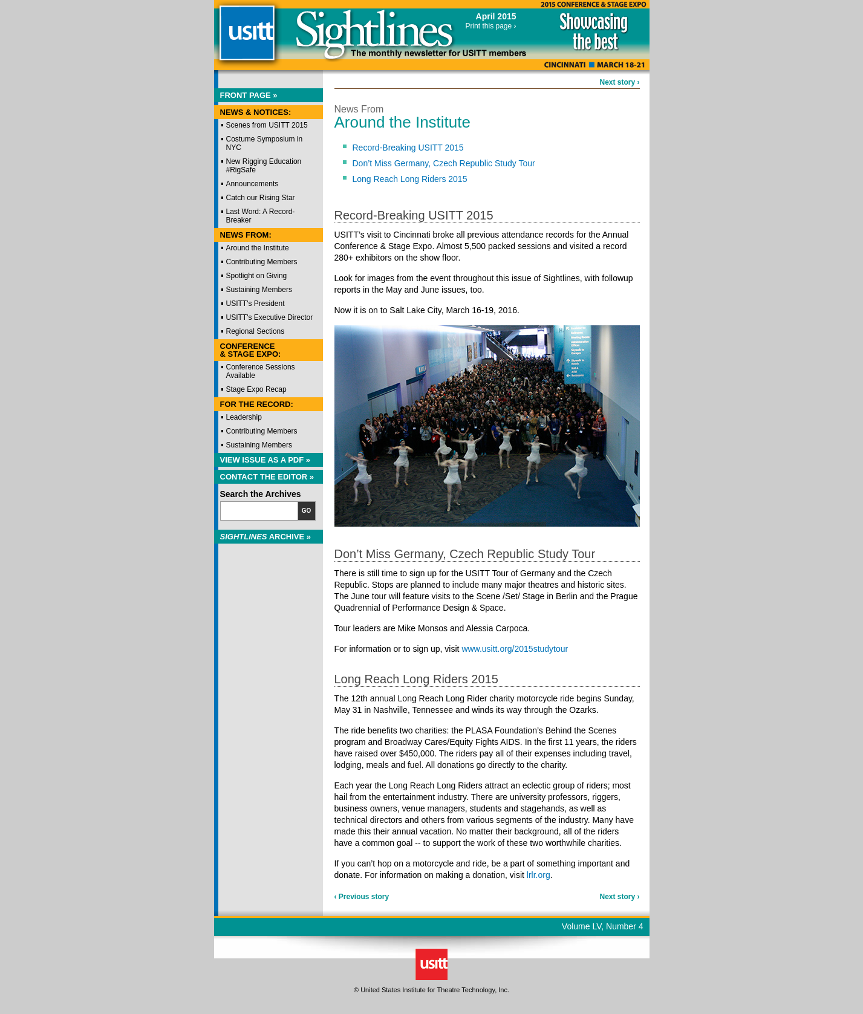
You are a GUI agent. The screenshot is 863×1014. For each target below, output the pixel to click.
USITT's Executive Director (269, 317)
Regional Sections (255, 331)
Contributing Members (262, 262)
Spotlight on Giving (256, 275)
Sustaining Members (259, 289)
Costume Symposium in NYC (264, 143)
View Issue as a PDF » (265, 459)
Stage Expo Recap (256, 389)
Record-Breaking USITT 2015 (408, 147)
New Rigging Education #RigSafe (264, 165)
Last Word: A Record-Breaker (260, 215)
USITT (246, 38)
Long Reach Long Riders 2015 (410, 179)
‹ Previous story (361, 896)
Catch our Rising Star (260, 197)
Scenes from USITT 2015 (267, 125)
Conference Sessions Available (260, 371)
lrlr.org (538, 875)
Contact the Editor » (267, 476)
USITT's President (255, 303)
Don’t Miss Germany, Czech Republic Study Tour (444, 163)
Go (306, 510)
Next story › (619, 82)
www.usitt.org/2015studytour (514, 649)
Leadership (244, 417)
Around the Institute (257, 248)
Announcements (252, 184)
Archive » (265, 536)
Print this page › (490, 26)
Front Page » (249, 95)
